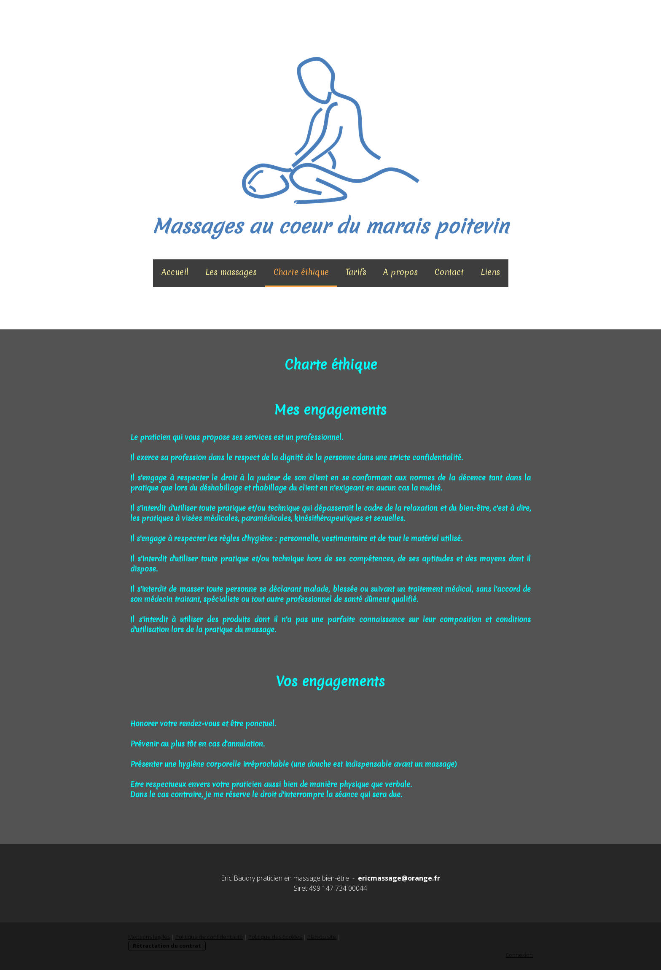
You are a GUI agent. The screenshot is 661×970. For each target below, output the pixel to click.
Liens (490, 272)
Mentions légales (149, 936)
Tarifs (356, 272)
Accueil (174, 272)
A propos (400, 272)
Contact (449, 272)
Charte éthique (301, 272)
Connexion (519, 955)
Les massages (231, 272)
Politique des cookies (275, 936)
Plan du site (321, 936)
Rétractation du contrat (167, 945)
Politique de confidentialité (209, 936)
